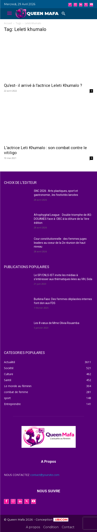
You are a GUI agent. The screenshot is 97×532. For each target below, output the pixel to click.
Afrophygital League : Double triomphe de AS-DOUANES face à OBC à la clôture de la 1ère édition (63, 218)
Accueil (8, 23)
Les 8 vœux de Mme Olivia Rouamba (56, 323)
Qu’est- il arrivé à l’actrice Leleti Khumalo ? (43, 85)
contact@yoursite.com (44, 475)
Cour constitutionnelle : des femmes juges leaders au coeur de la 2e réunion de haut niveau (60, 242)
